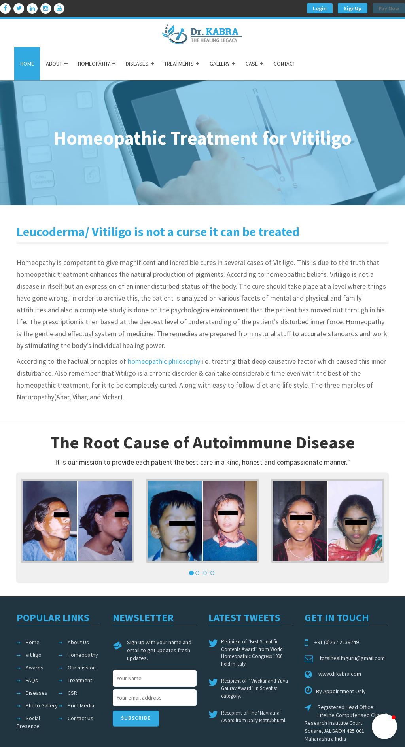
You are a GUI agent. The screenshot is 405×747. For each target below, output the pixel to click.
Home (33, 642)
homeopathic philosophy (164, 361)
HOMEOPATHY (94, 63)
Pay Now (389, 8)
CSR (72, 692)
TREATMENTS (179, 63)
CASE (252, 63)
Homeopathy (83, 654)
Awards (35, 667)
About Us (78, 642)
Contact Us (80, 718)
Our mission (82, 667)
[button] (384, 726)
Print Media (81, 705)
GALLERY (220, 63)
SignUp (352, 8)
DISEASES (137, 63)
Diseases (36, 692)
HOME (27, 63)
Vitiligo (34, 654)
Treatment (80, 680)
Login (320, 8)
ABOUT (54, 63)
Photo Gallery (42, 705)
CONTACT (284, 63)
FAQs (32, 680)
